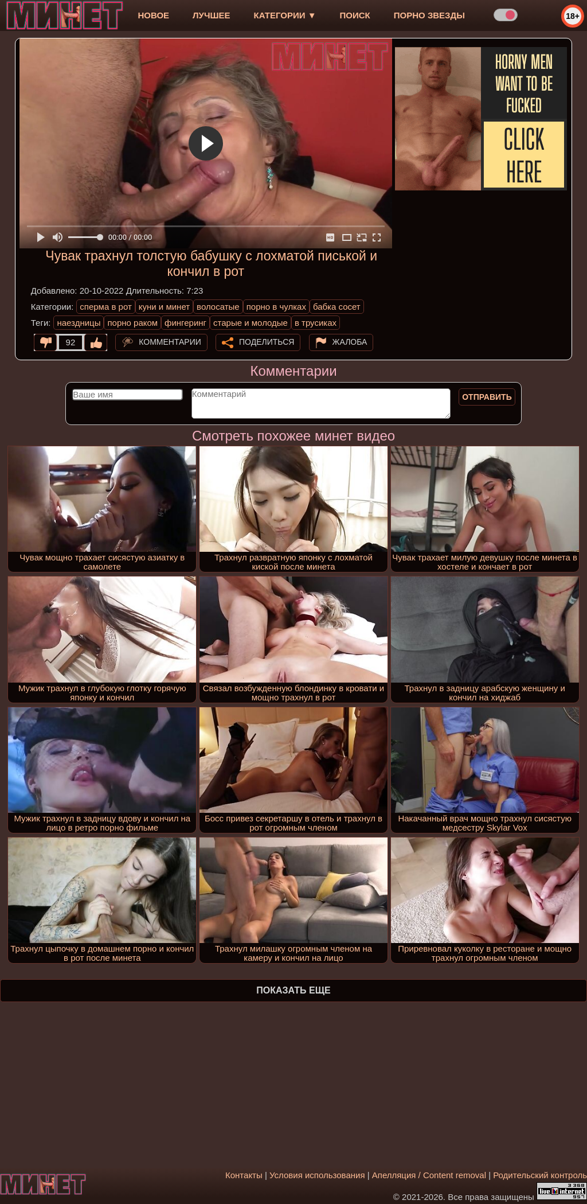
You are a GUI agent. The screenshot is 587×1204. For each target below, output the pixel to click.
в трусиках (315, 323)
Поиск (355, 15)
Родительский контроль (540, 1175)
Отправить (487, 397)
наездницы (78, 323)
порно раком (132, 323)
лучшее (211, 15)
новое (153, 15)
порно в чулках (276, 306)
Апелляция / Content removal (429, 1175)
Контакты (244, 1175)
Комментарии (170, 341)
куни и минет (164, 306)
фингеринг (185, 323)
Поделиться (266, 341)
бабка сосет (337, 306)
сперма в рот (106, 306)
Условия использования (317, 1175)
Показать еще (293, 990)
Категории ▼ (285, 15)
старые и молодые (250, 323)
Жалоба (349, 341)
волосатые (218, 306)
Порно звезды (429, 15)
